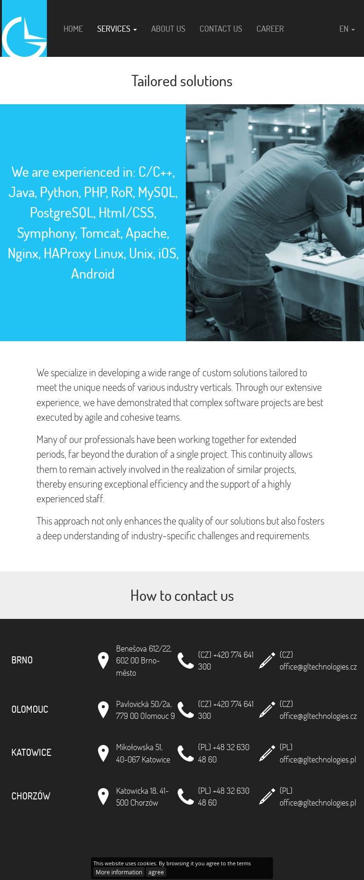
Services (117, 28)
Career (270, 28)
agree (156, 872)
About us (168, 28)
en (347, 28)
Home (73, 28)
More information (119, 872)
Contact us (221, 28)
